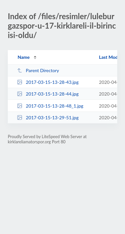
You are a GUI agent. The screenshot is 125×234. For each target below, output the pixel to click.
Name (24, 57)
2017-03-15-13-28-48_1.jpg (50, 106)
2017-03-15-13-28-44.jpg (48, 94)
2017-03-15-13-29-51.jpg (48, 117)
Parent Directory (38, 70)
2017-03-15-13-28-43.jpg (48, 82)
